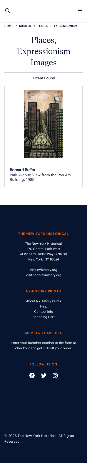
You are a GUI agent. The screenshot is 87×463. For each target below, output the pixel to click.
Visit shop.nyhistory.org (43, 275)
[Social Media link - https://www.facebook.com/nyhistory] (32, 376)
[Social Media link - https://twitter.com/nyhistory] (41, 376)
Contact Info (43, 311)
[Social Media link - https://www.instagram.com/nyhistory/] (52, 376)
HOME (8, 26)
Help (43, 306)
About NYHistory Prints (43, 301)
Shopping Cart (44, 317)
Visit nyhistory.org (43, 270)
